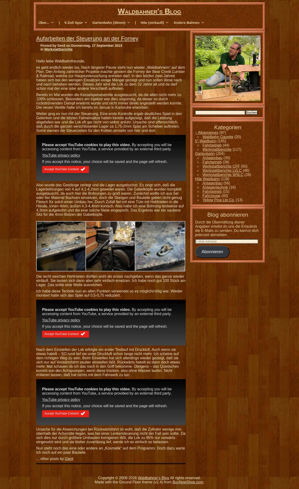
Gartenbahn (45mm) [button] (111, 22)
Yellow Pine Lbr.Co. (219, 200)
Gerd (69, 459)
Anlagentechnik (215, 187)
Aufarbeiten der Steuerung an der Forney (87, 38)
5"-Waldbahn (205, 141)
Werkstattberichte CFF (221, 166)
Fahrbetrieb (212, 145)
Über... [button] (46, 22)
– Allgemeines (206, 133)
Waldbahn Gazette (218, 137)
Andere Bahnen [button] (189, 22)
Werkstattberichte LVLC (222, 171)
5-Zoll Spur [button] (76, 22)
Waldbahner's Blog (149, 11)
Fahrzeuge (212, 196)
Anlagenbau (212, 158)
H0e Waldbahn (207, 179)
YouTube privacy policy (61, 155)
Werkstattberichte (58, 49)
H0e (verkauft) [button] (155, 22)
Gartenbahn (205, 154)
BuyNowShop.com (188, 482)
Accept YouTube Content (65, 169)
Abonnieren (212, 251)
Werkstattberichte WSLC (223, 175)
